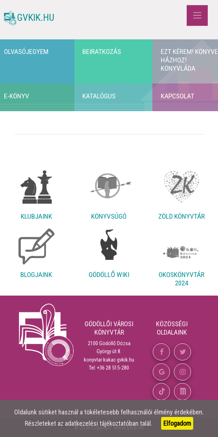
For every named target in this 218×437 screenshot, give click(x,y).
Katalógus (99, 96)
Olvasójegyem (26, 51)
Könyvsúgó (108, 216)
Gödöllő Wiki (109, 274)
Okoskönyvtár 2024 (182, 278)
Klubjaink (36, 216)
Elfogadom (177, 423)
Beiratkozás (101, 51)
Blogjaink (36, 274)
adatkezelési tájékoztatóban (102, 423)
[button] (161, 351)
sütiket (47, 412)
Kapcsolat (177, 96)
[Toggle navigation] (197, 15)
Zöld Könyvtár (181, 216)
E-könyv (16, 96)
